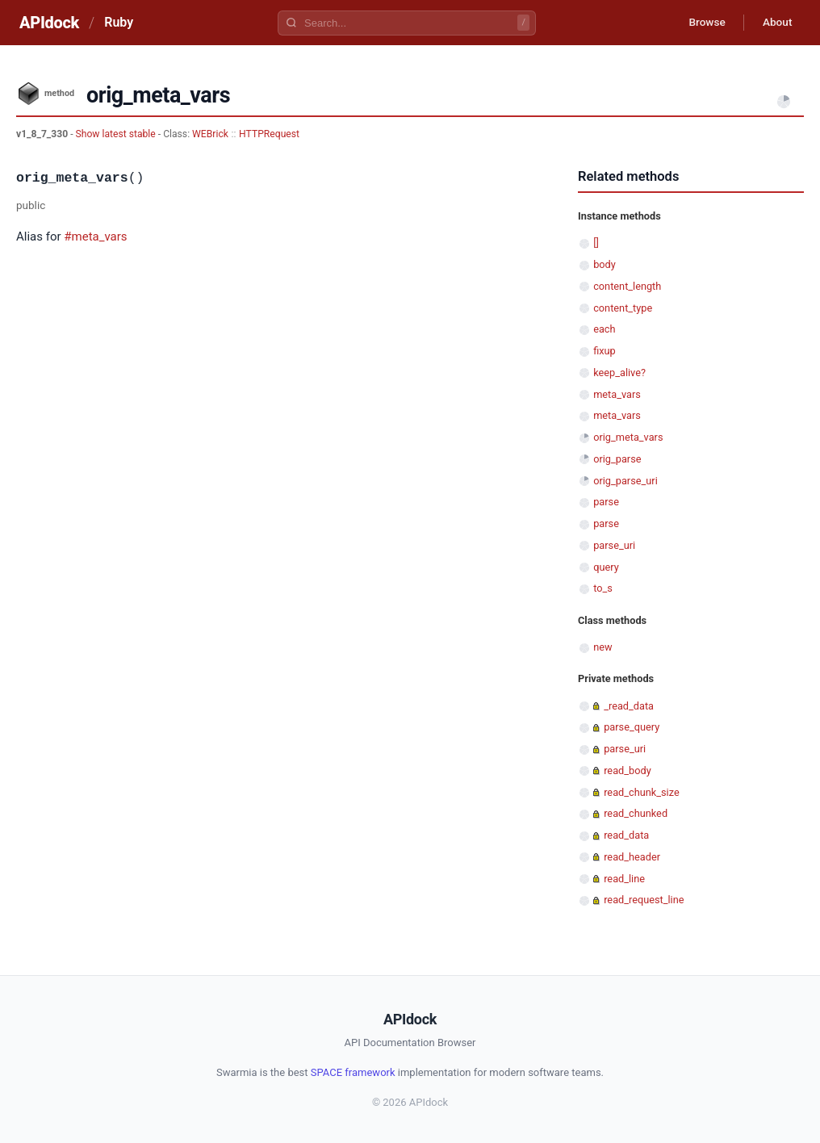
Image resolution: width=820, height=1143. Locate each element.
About (775, 22)
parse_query (631, 727)
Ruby (118, 22)
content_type (622, 308)
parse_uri (614, 545)
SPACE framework (353, 1072)
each (604, 329)
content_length (627, 286)
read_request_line (644, 900)
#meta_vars (95, 236)
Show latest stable (117, 134)
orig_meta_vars (628, 437)
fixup (604, 351)
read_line (624, 879)
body (604, 264)
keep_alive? (619, 372)
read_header (632, 857)
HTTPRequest (269, 134)
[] (596, 243)
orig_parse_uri (625, 481)
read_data (626, 835)
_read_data (629, 706)
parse (606, 502)
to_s (603, 588)
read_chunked (635, 813)
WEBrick (210, 134)
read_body (627, 770)
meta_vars (617, 394)
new (602, 647)
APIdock (49, 22)
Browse (703, 22)
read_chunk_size (642, 792)
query (606, 567)
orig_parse (617, 459)
